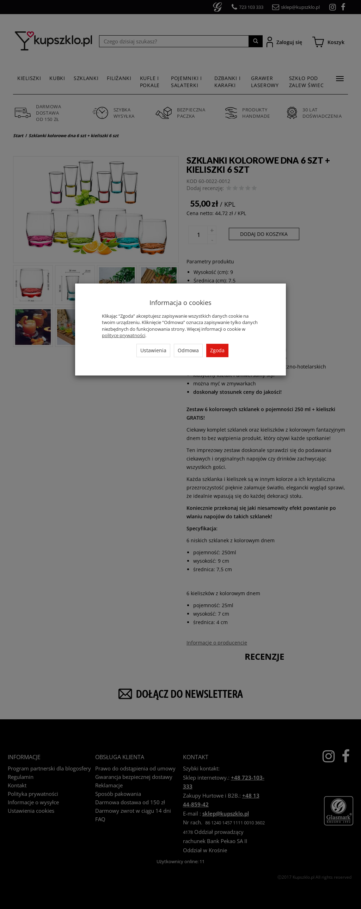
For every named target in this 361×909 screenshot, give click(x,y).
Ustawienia (153, 350)
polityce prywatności (123, 335)
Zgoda (217, 350)
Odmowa (188, 350)
